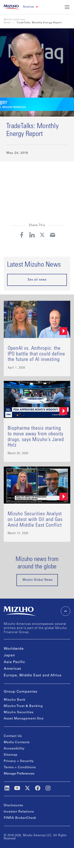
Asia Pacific (14, 662)
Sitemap (11, 754)
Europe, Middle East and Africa (32, 675)
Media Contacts (17, 742)
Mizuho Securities (19, 712)
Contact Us (13, 736)
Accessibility (14, 748)
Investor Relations (19, 811)
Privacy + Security (19, 761)
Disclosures (13, 805)
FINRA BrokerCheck (20, 818)
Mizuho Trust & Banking (23, 706)
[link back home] (12, 7)
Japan (9, 655)
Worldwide (14, 649)
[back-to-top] (65, 611)
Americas (12, 669)
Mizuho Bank (14, 699)
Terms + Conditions (20, 767)
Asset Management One (24, 718)
